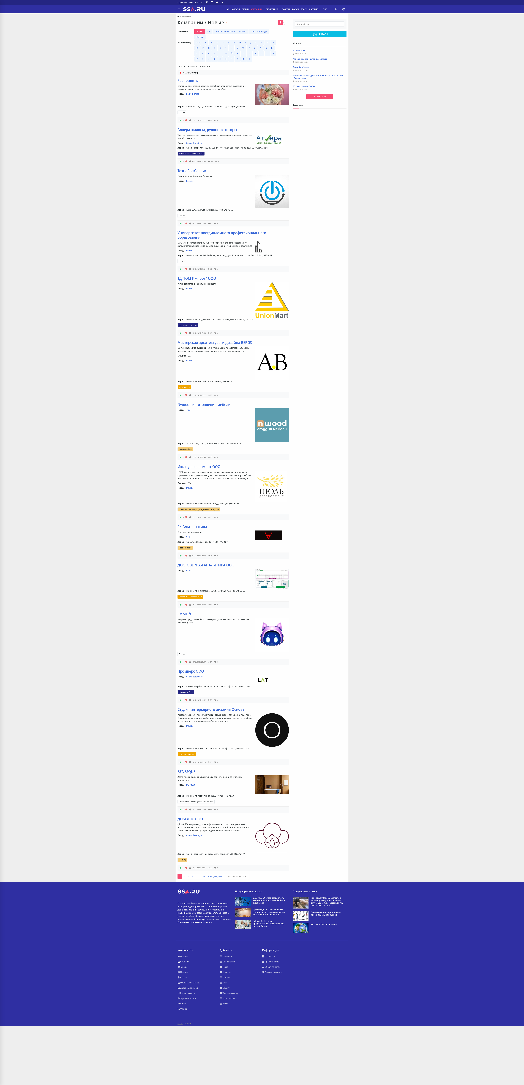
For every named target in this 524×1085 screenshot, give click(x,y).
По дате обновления (225, 31)
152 (203, 876)
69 (210, 604)
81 (210, 223)
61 (210, 662)
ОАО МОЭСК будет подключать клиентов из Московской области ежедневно (269, 900)
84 (210, 809)
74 (210, 555)
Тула (188, 409)
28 (210, 120)
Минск (189, 570)
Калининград (192, 93)
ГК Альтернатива (192, 526)
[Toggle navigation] (343, 9)
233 (210, 161)
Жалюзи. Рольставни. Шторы (191, 153)
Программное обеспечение (190, 596)
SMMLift (184, 613)
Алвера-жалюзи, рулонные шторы (207, 129)
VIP (208, 31)
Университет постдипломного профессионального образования (222, 235)
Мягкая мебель (185, 449)
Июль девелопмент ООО (199, 466)
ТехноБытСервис (192, 170)
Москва (242, 31)
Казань (189, 180)
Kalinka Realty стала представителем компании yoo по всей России (268, 924)
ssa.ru (180, 1023)
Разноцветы (188, 80)
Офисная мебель (186, 692)
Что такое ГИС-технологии (324, 924)
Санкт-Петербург (259, 31)
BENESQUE (186, 771)
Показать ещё (319, 96)
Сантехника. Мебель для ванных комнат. (196, 801)
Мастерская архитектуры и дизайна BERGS (215, 342)
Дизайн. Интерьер (187, 754)
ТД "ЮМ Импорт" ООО (197, 278)
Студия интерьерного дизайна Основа (211, 709)
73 (210, 762)
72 (210, 867)
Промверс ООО (191, 671)
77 (210, 395)
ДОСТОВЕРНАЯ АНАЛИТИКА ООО (206, 565)
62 (210, 269)
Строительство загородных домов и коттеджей (199, 509)
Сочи (188, 536)
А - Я (198, 42)
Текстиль (182, 860)
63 (210, 457)
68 (210, 333)
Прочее (182, 112)
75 (210, 517)
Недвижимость (185, 548)
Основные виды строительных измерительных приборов (326, 913)
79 (210, 700)
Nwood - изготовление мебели (204, 404)
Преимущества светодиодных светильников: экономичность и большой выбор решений (269, 912)
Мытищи (190, 784)
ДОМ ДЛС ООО (190, 818)
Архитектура (184, 387)
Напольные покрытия (188, 325)
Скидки (200, 37)
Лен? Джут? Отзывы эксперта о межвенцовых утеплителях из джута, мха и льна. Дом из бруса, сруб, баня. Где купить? (327, 902)
